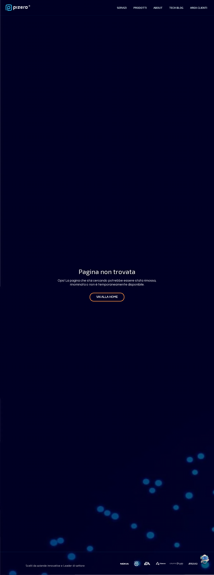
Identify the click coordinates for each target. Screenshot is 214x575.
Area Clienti (198, 7)
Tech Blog (176, 7)
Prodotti (140, 7)
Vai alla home (107, 297)
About (158, 7)
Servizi (122, 7)
